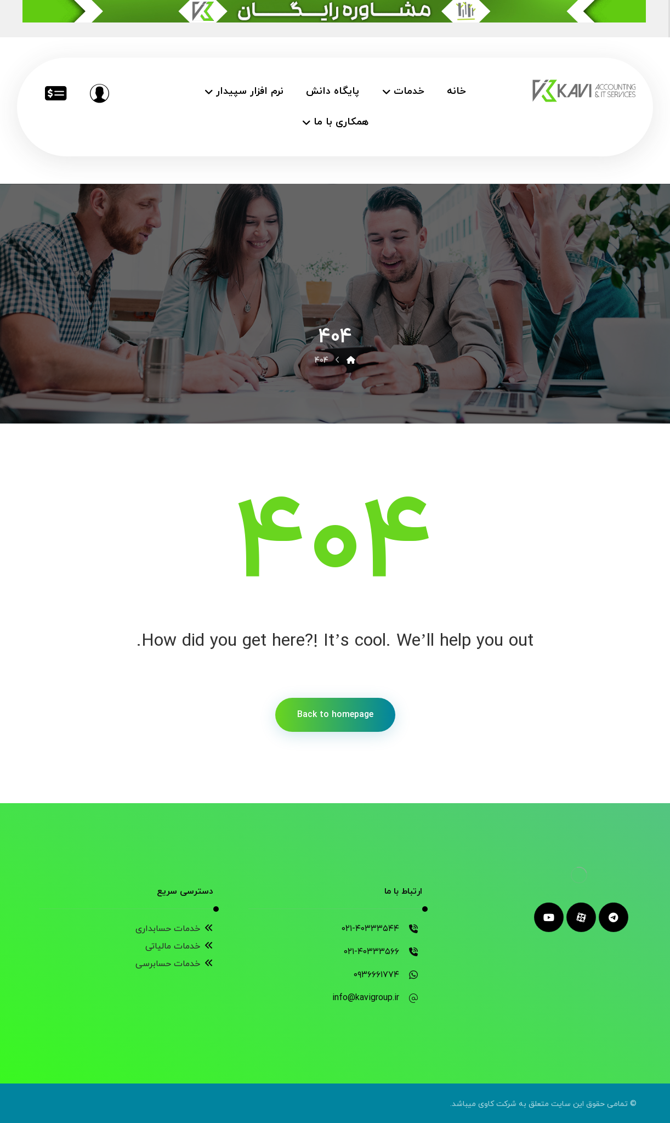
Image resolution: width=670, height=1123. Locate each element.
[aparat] (581, 917)
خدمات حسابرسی (174, 964)
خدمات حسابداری (174, 929)
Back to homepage (335, 715)
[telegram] (613, 917)
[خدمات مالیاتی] (55, 93)
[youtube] (549, 917)
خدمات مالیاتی (179, 946)
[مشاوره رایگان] (99, 93)
